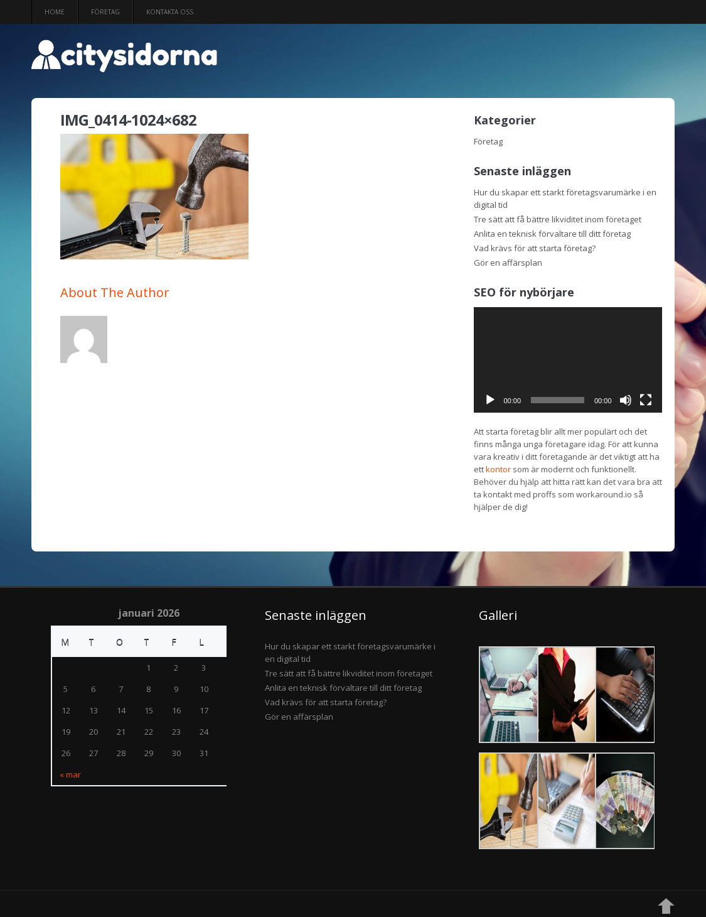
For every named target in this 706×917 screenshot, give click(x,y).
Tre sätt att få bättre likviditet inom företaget (557, 219)
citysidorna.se (266, 62)
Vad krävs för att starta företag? (535, 248)
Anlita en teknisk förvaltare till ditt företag (552, 233)
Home (55, 12)
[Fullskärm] (645, 400)
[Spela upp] (490, 400)
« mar (70, 774)
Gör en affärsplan (508, 262)
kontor (498, 469)
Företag (105, 12)
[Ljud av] (625, 400)
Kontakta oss (169, 12)
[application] (568, 360)
